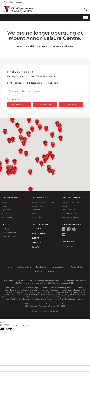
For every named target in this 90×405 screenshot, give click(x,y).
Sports (4, 213)
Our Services (45, 104)
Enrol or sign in (38, 217)
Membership (7, 217)
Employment (42, 267)
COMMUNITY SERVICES (72, 198)
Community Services (70, 202)
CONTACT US (68, 241)
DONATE (35, 247)
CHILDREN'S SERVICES (41, 198)
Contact (18, 2)
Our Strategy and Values (72, 217)
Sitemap (51, 271)
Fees (34, 213)
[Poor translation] (9, 329)
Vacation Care (38, 206)
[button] (25, 154)
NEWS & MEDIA (38, 233)
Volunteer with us (9, 232)
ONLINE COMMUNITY (71, 224)
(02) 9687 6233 (67, 246)
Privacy (38, 271)
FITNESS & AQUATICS (11, 198)
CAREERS (6, 224)
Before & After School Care (43, 202)
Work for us (6, 229)
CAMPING (36, 229)
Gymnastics (7, 210)
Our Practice (37, 210)
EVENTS (35, 238)
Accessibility (59, 267)
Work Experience (9, 236)
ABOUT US (36, 242)
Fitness (5, 202)
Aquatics (5, 206)
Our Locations (19, 104)
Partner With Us (68, 210)
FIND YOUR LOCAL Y (41, 224)
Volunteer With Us (69, 213)
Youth (64, 206)
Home (9, 267)
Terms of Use (77, 267)
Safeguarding (7, 2)
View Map (71, 104)
